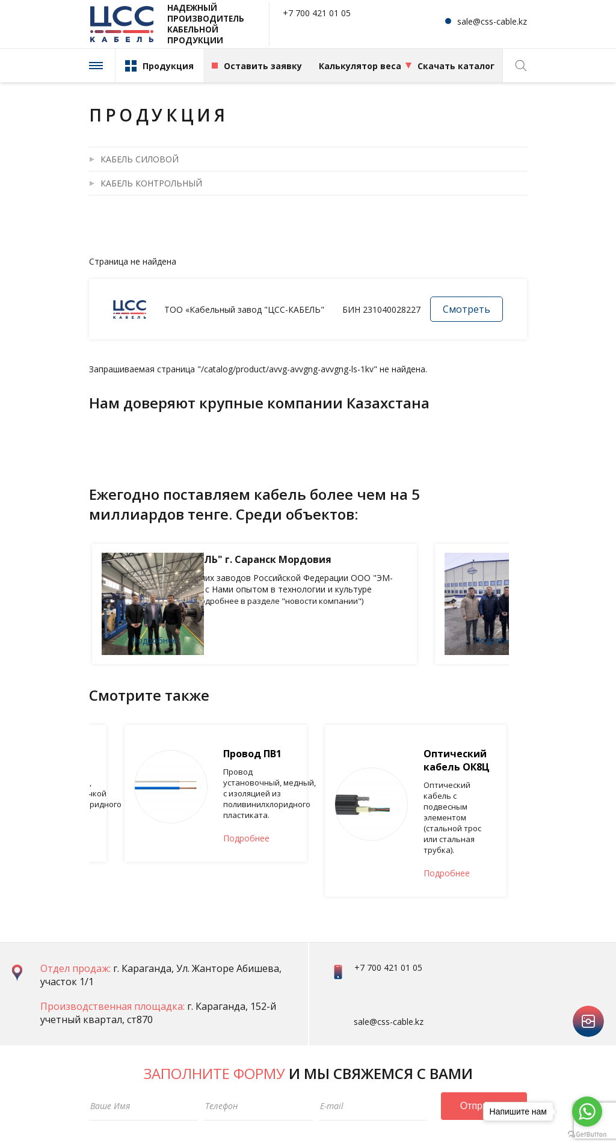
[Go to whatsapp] (587, 1111)
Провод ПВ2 (222, 757)
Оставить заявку (263, 66)
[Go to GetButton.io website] (587, 1135)
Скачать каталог (455, 66)
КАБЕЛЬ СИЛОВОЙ (139, 159)
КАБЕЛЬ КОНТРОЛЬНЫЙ (151, 183)
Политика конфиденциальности (147, 1117)
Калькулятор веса (360, 66)
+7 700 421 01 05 (317, 13)
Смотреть (466, 309)
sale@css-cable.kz (492, 21)
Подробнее (241, 640)
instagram (588, 955)
